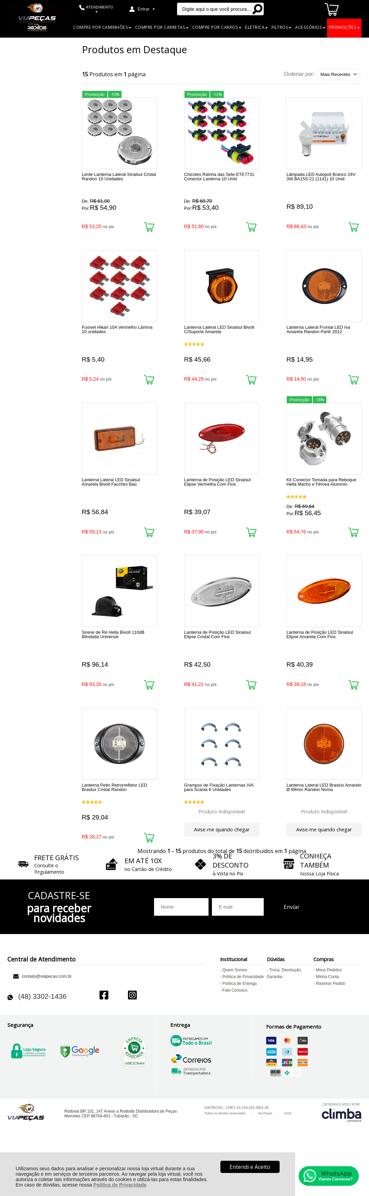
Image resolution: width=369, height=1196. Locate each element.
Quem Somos (234, 1013)
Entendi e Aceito (250, 1167)
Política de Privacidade (120, 1185)
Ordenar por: (299, 74)
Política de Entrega (239, 1027)
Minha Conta (327, 1020)
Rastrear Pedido (330, 1027)
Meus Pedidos (329, 1013)
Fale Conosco (234, 1033)
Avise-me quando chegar (221, 862)
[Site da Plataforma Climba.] (342, 1155)
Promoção (95, 93)
